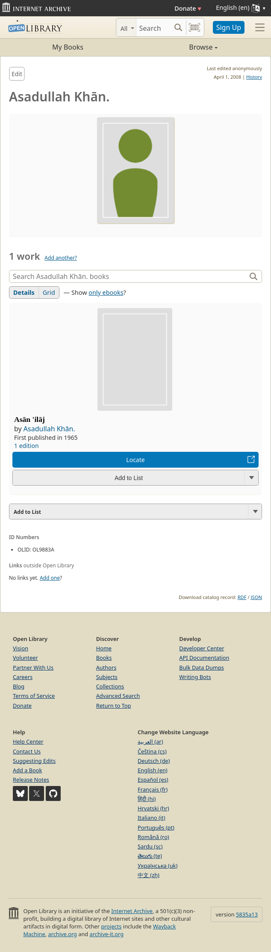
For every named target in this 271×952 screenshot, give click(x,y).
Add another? (60, 257)
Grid (49, 292)
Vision (20, 648)
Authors (106, 667)
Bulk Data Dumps (201, 667)
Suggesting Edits (34, 761)
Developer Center (201, 648)
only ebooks (105, 292)
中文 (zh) (148, 875)
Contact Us (27, 751)
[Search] (153, 27)
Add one (50, 577)
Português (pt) (156, 827)
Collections (110, 686)
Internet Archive (132, 911)
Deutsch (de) (154, 761)
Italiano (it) (151, 818)
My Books (67, 47)
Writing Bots (195, 677)
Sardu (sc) (150, 846)
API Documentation (204, 657)
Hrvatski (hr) (153, 808)
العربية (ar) (150, 741)
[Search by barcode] (194, 27)
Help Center (28, 741)
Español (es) (153, 779)
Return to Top (113, 705)
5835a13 (247, 914)
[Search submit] (178, 27)
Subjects (107, 677)
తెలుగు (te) (150, 856)
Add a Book (27, 770)
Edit (17, 74)
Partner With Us (33, 667)
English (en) (153, 770)
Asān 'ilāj (29, 419)
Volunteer (25, 657)
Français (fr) (153, 789)
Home (104, 648)
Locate (135, 460)
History (254, 77)
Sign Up (228, 27)
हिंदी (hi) (147, 799)
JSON (256, 597)
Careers (22, 677)
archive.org (62, 934)
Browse (177, 47)
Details (24, 292)
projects (111, 926)
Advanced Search (118, 696)
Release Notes (31, 779)
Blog (18, 686)
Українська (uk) (157, 865)
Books (104, 657)
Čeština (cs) (152, 751)
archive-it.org (107, 934)
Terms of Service (34, 696)
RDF (242, 597)
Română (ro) (153, 837)
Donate (187, 8)
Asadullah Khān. (49, 428)
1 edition (26, 446)
